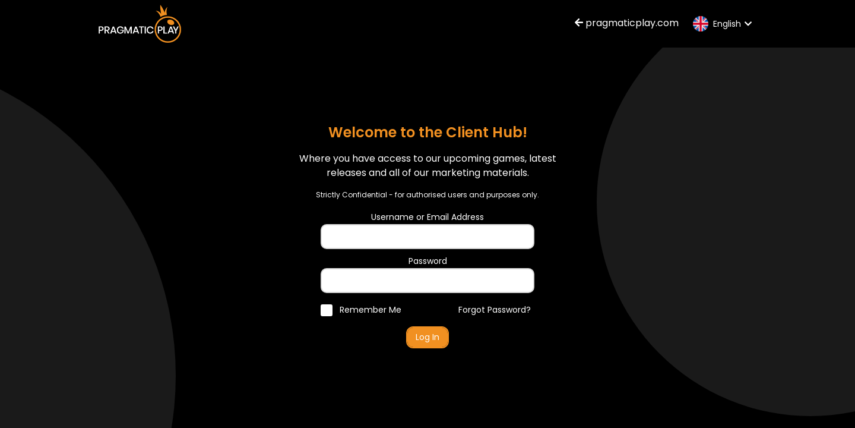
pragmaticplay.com (627, 23)
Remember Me (361, 310)
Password (427, 261)
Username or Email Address (427, 217)
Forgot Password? (494, 310)
